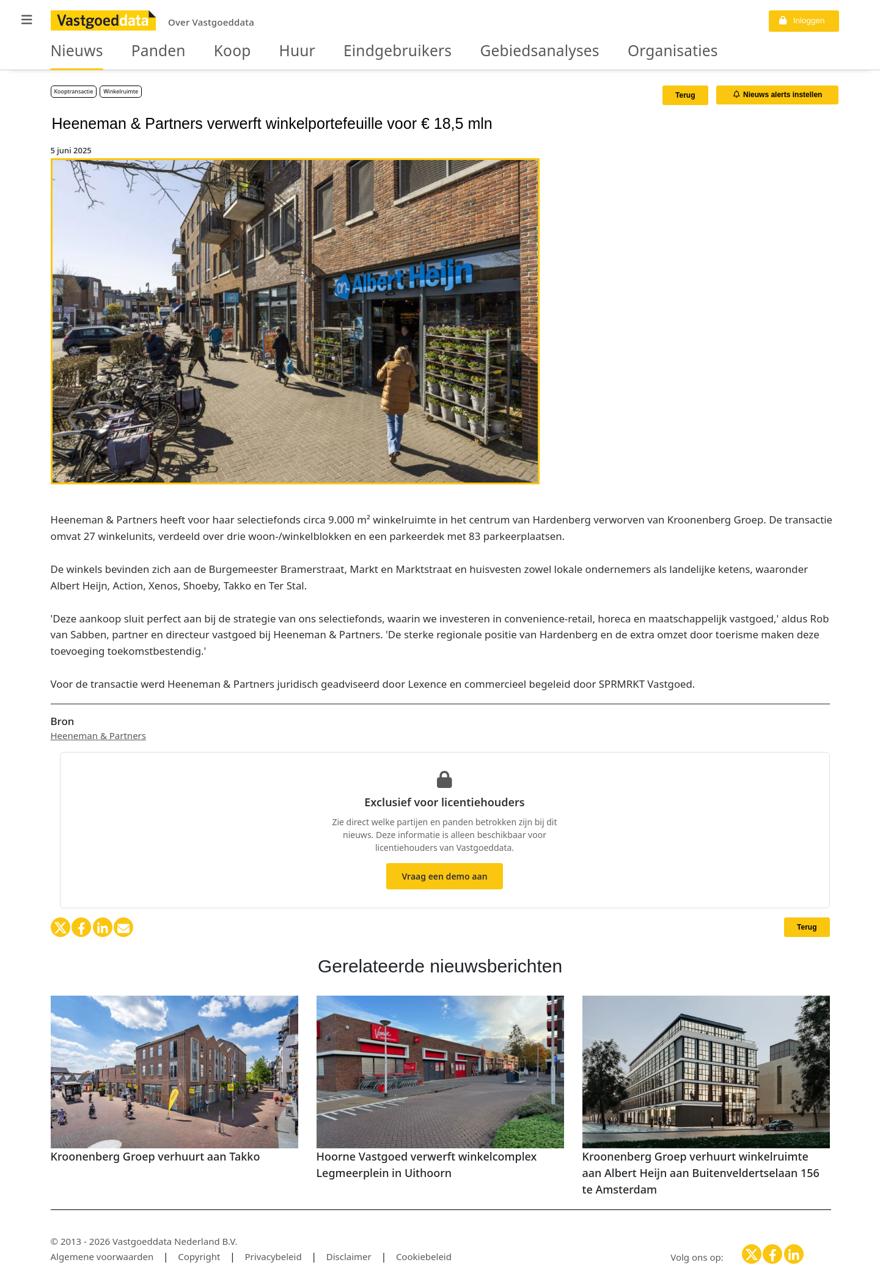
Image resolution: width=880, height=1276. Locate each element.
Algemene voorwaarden (102, 1256)
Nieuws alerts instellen (778, 94)
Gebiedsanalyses (462, 51)
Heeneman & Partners (98, 735)
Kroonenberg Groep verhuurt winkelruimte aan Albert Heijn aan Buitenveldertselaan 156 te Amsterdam (701, 1173)
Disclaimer (349, 1256)
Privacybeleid (273, 1256)
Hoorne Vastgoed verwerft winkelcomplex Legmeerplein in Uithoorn (427, 1164)
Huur (261, 51)
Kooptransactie (74, 91)
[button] (26, 19)
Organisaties (572, 51)
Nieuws (71, 51)
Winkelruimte (120, 91)
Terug (685, 95)
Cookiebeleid (424, 1256)
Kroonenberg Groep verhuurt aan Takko (155, 1156)
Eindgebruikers (346, 51)
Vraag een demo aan (444, 876)
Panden (141, 51)
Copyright (199, 1256)
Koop (204, 51)
